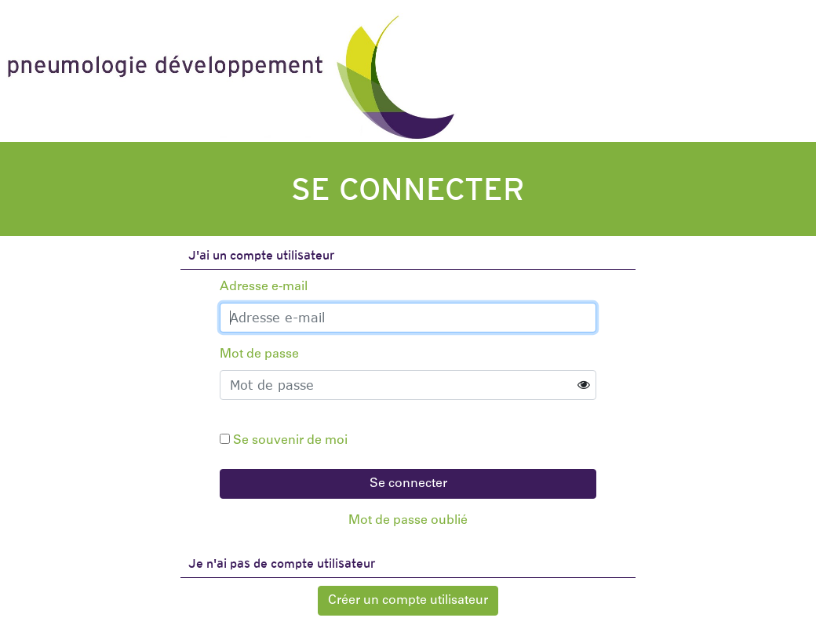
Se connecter (408, 484)
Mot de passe (259, 354)
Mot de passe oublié (408, 520)
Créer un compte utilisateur (408, 600)
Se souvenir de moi (290, 440)
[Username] (408, 318)
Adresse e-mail (264, 287)
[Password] (408, 385)
